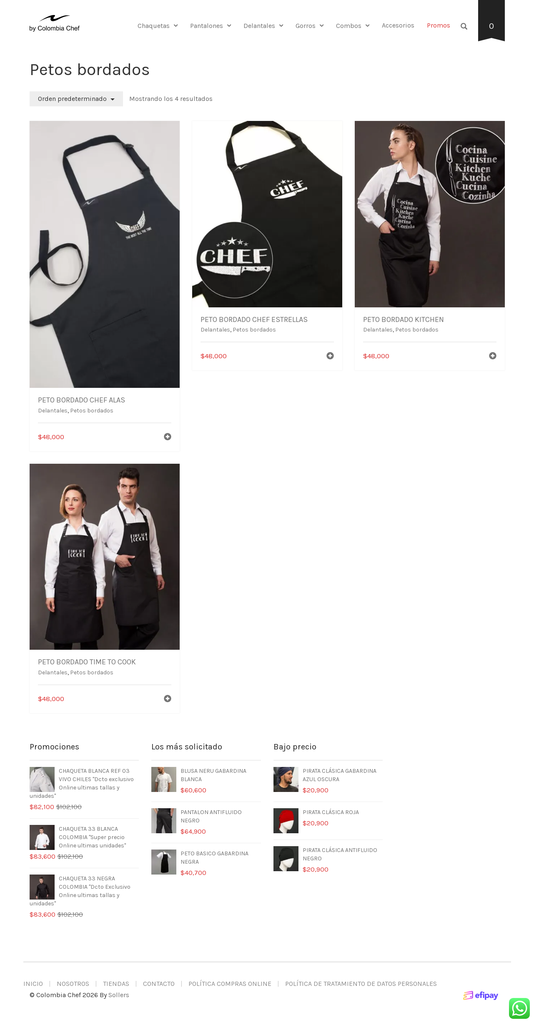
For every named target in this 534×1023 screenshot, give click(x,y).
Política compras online (229, 984)
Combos (348, 26)
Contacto (159, 984)
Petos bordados (91, 410)
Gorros (306, 26)
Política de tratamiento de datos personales (361, 984)
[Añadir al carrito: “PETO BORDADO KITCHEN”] (492, 357)
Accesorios (398, 25)
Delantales (259, 26)
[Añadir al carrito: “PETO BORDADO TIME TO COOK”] (167, 699)
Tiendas (116, 984)
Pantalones (206, 26)
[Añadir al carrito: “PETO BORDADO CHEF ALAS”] (167, 437)
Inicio (33, 984)
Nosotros (73, 984)
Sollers (118, 995)
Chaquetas (154, 26)
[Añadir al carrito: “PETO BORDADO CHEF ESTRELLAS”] (330, 357)
